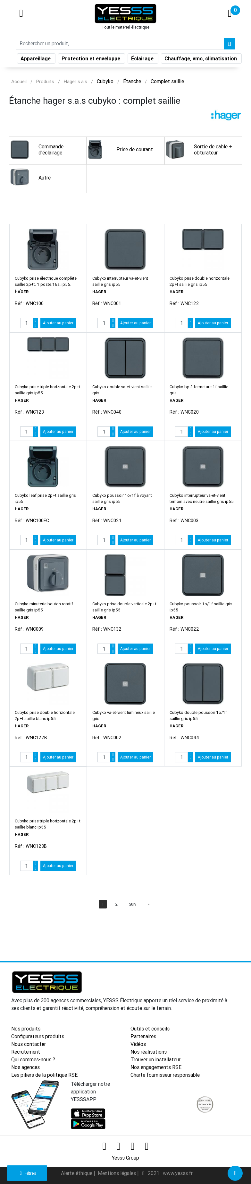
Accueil (19, 81)
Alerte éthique (77, 1173)
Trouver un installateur (155, 1059)
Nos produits (25, 1028)
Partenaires (143, 1036)
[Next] (148, 904)
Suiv (132, 904)
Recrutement (25, 1051)
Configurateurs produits (37, 1036)
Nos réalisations (148, 1051)
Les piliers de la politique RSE (44, 1075)
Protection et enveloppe (91, 59)
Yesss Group (125, 1157)
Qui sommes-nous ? (33, 1059)
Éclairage (143, 59)
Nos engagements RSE (155, 1067)
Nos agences (25, 1067)
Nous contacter (28, 1044)
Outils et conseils (150, 1028)
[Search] (120, 44)
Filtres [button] (27, 1173)
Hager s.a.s (75, 81)
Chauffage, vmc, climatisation (201, 59)
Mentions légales (117, 1173)
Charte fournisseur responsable (165, 1075)
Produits (45, 81)
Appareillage (36, 59)
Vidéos (138, 1044)
